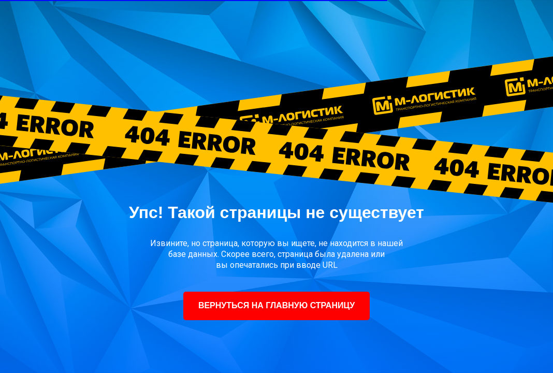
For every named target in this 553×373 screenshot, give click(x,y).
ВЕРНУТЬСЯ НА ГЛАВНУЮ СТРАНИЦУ (276, 305)
